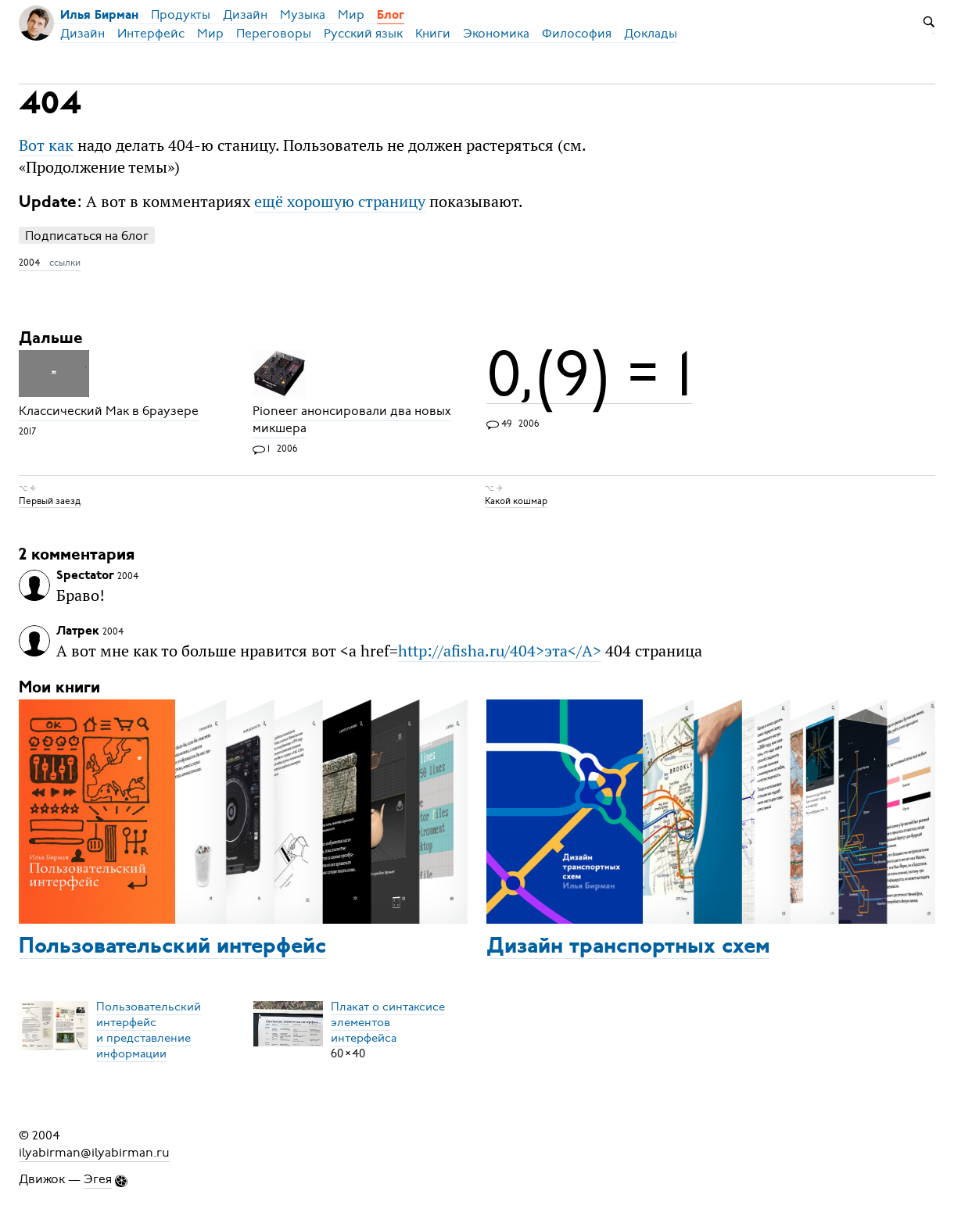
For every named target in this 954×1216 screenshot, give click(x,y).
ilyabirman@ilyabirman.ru (94, 1152)
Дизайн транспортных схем (628, 947)
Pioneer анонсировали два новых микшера (352, 420)
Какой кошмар (516, 501)
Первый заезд (50, 501)
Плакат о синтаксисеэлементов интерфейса (388, 1022)
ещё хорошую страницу (339, 201)
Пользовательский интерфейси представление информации (148, 1030)
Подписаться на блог (87, 235)
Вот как (46, 145)
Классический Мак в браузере (109, 411)
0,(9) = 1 (589, 374)
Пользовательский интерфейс (172, 947)
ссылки (65, 262)
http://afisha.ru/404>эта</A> (499, 650)
